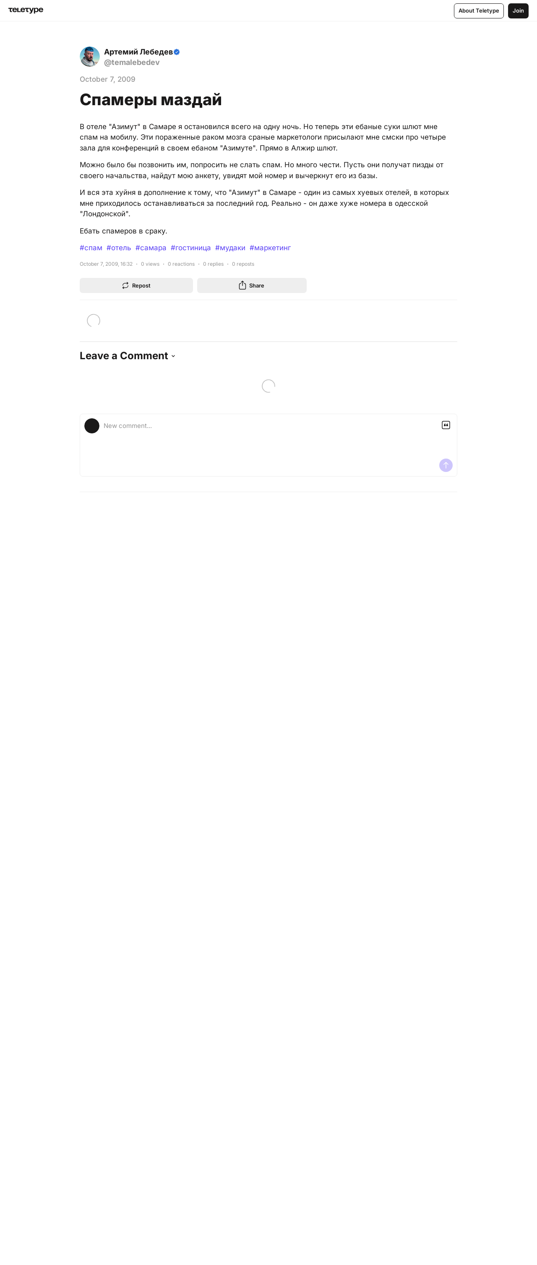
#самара (151, 248)
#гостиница (191, 248)
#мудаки (230, 248)
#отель (119, 248)
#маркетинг (270, 248)
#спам (91, 248)
